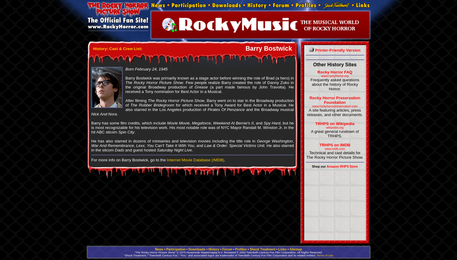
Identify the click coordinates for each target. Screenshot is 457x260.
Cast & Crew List (125, 48)
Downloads (197, 249)
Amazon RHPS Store (342, 166)
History (100, 48)
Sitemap (295, 249)
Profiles (241, 249)
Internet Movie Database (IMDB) (195, 160)
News (159, 249)
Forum (227, 249)
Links (282, 249)
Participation (176, 249)
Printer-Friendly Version (335, 50)
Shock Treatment (262, 249)
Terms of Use (325, 255)
